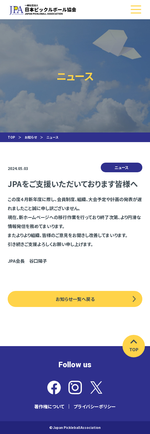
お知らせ (31, 137)
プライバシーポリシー (95, 406)
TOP (11, 137)
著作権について (49, 406)
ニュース (52, 137)
